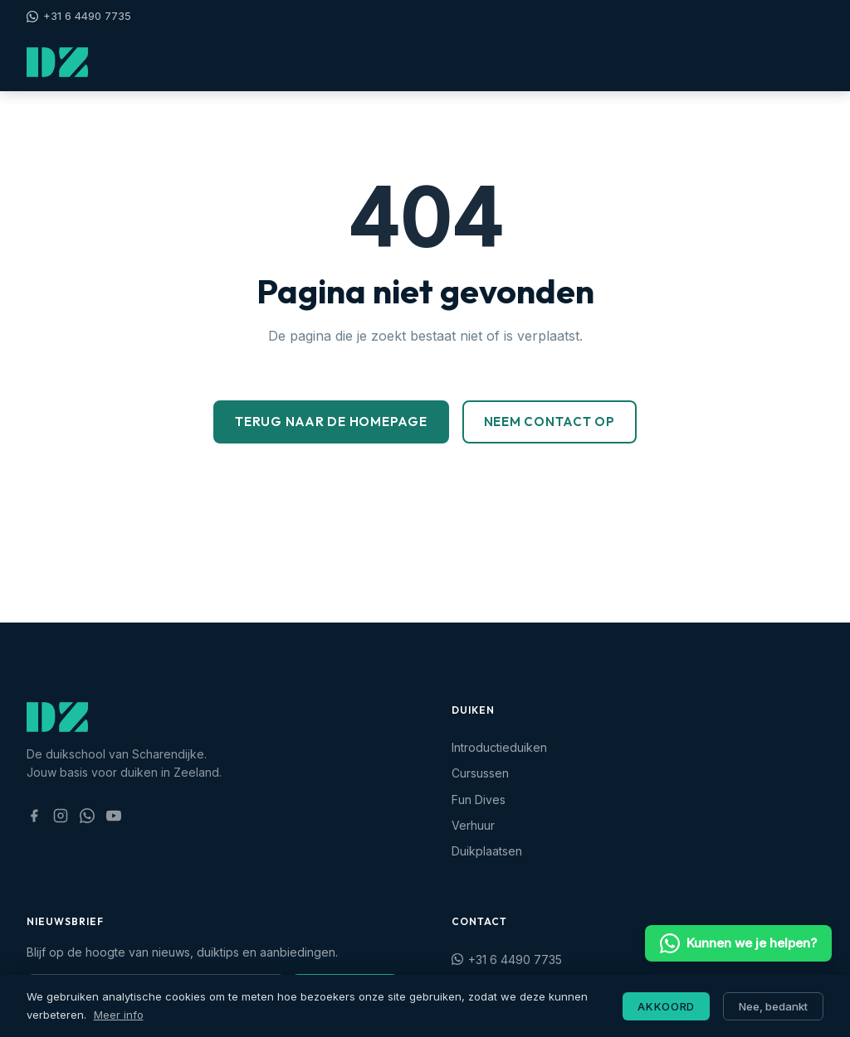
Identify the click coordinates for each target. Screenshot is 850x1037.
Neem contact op (549, 421)
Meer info (119, 1014)
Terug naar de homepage (331, 421)
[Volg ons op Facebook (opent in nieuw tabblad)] (34, 815)
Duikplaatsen (487, 851)
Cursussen (480, 773)
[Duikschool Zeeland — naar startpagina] (57, 62)
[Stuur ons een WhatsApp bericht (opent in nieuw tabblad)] (87, 815)
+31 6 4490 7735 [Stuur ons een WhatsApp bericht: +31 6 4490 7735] (507, 959)
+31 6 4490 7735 (79, 15)
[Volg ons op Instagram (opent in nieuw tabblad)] (60, 815)
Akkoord (666, 1006)
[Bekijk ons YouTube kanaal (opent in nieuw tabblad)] (113, 815)
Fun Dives (479, 799)
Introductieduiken (499, 747)
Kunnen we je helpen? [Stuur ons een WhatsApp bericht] (738, 943)
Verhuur (473, 825)
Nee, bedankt (773, 1006)
